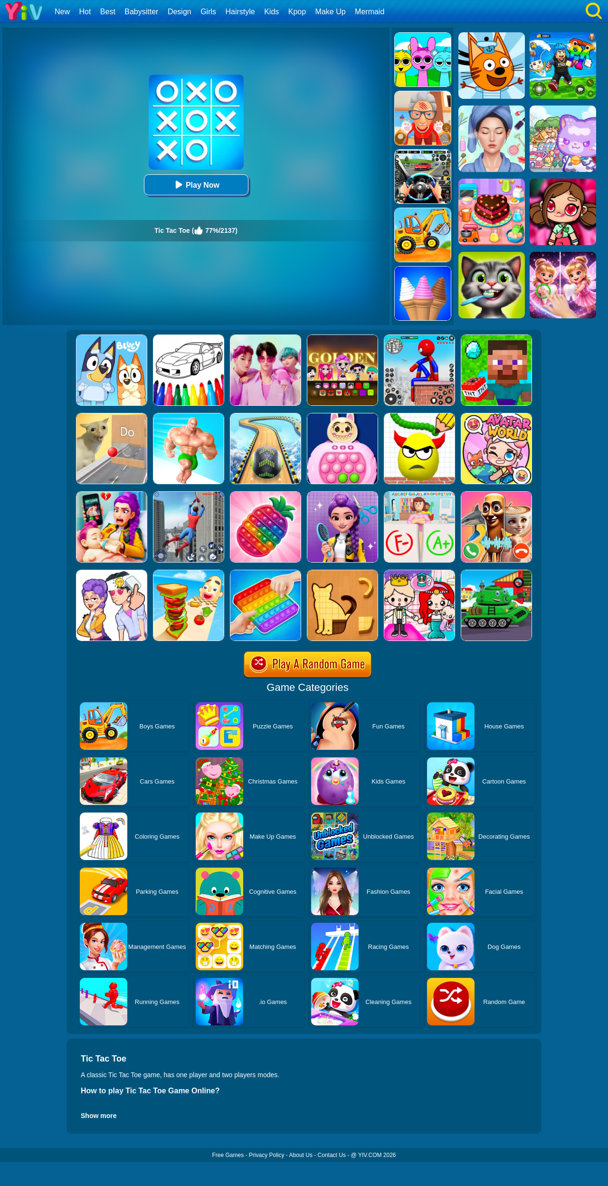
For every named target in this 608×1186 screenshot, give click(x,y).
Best (107, 12)
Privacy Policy (267, 1155)
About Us (301, 1155)
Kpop (297, 12)
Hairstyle (240, 12)
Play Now (195, 185)
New (62, 12)
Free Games (228, 1155)
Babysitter (141, 12)
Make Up (330, 12)
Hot (85, 12)
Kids (271, 12)
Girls (208, 12)
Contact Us (332, 1155)
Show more (98, 1115)
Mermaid (369, 12)
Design (179, 12)
